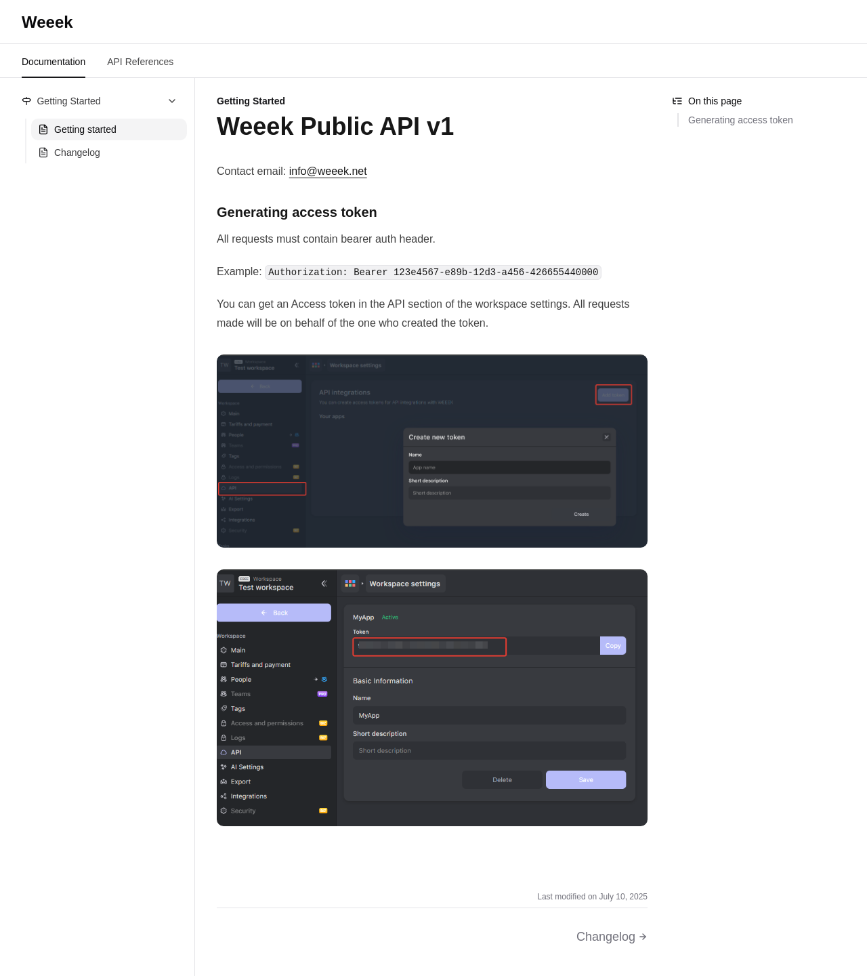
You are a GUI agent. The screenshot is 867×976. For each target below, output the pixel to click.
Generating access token (740, 120)
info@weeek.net (328, 171)
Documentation (53, 61)
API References (140, 61)
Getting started (77, 129)
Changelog (69, 152)
